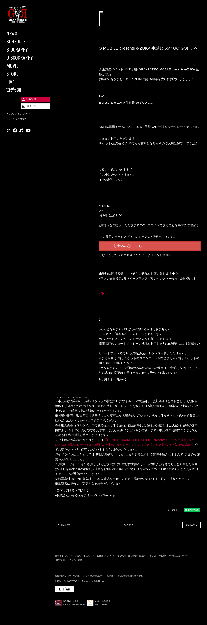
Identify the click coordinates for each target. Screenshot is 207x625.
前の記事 (65, 525)
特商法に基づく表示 (179, 556)
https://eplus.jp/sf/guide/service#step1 (80, 293)
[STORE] (24, 73)
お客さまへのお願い (157, 556)
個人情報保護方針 (136, 556)
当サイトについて (64, 556)
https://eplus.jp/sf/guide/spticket (76, 324)
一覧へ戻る (128, 525)
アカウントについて (85, 556)
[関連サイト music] (21, 136)
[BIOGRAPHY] (24, 49)
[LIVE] (24, 81)
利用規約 (121, 556)
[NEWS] (24, 33)
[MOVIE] (24, 65)
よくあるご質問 (74, 561)
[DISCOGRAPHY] (24, 57)
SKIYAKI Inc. (99, 582)
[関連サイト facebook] (15, 136)
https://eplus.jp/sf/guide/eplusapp (77, 313)
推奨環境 (60, 561)
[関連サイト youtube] (28, 136)
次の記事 (190, 525)
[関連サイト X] (8, 136)
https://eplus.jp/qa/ (67, 390)
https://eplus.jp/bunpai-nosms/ (75, 303)
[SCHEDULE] (24, 41)
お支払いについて (106, 556)
